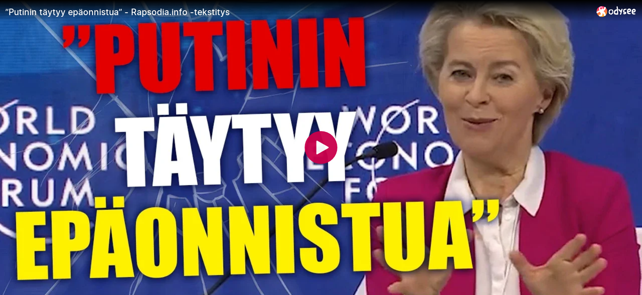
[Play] (321, 147)
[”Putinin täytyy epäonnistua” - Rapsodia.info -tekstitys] (297, 11)
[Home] (616, 11)
